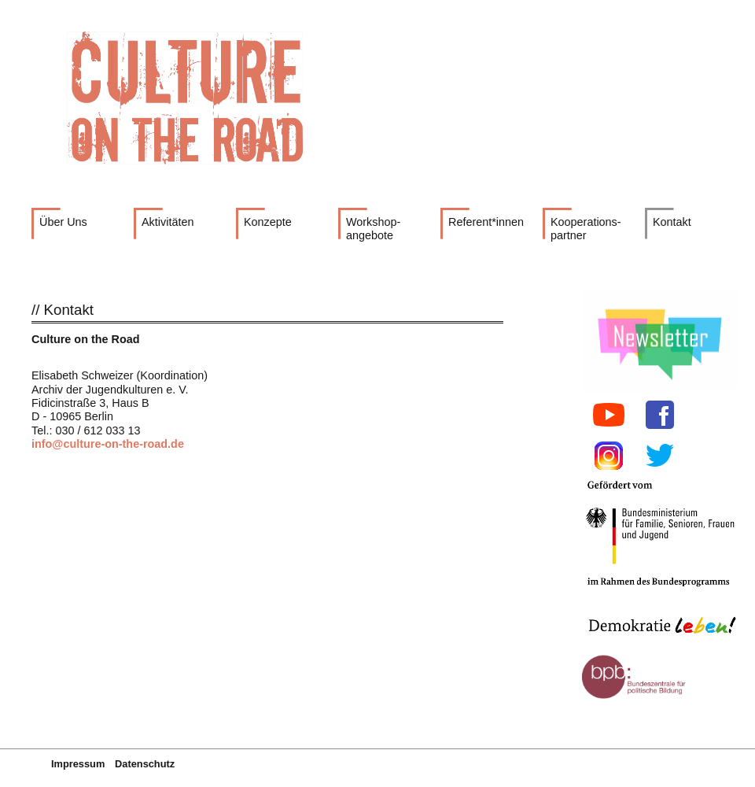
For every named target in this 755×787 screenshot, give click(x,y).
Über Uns (63, 222)
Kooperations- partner (586, 229)
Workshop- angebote (373, 229)
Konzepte (268, 222)
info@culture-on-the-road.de (107, 444)
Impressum (78, 764)
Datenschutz (145, 764)
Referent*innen (486, 222)
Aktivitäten (167, 222)
